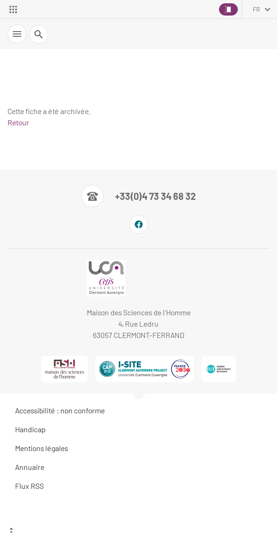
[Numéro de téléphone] (138, 196)
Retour (18, 122)
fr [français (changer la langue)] (256, 9)
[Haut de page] (138, 531)
